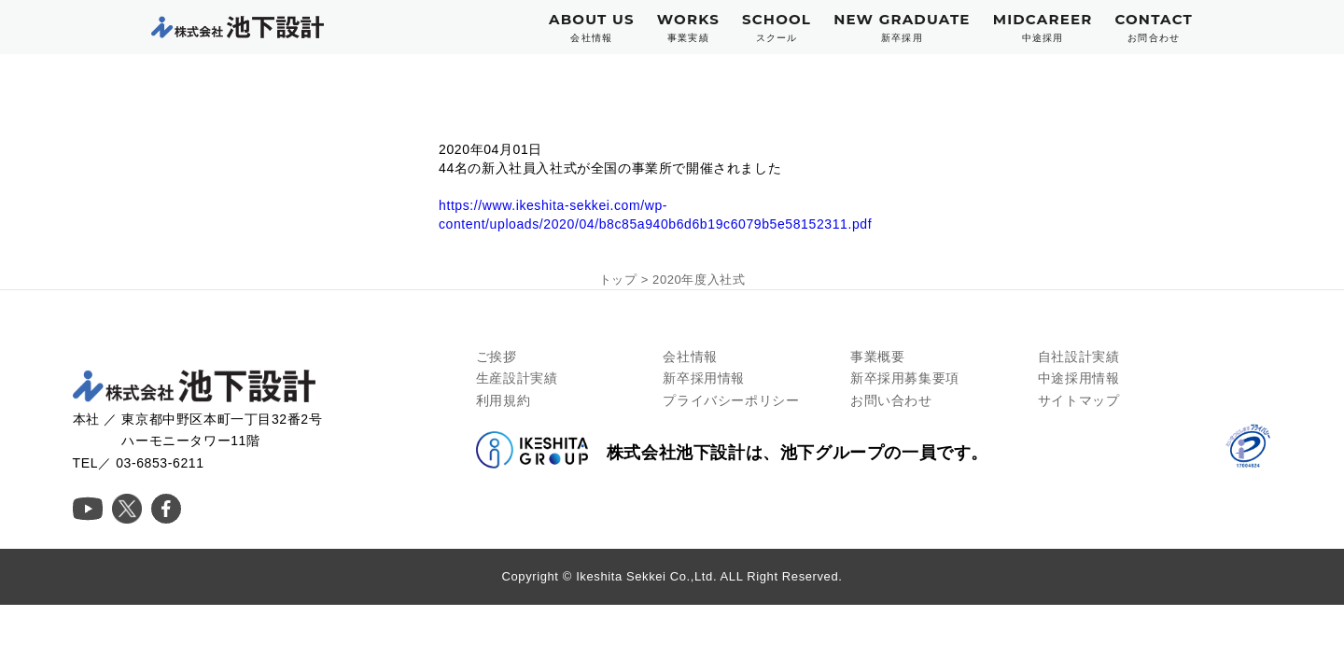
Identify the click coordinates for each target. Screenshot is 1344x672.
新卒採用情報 (704, 378)
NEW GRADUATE (902, 27)
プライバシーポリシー (731, 400)
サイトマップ (1079, 400)
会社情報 (690, 356)
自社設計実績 (1079, 356)
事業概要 (877, 356)
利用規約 (503, 400)
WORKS (688, 27)
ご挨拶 (496, 356)
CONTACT (1153, 27)
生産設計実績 (517, 378)
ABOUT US (592, 27)
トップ (618, 280)
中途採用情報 (1079, 378)
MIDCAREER (1043, 27)
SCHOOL (776, 27)
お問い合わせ (891, 400)
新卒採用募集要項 (904, 378)
